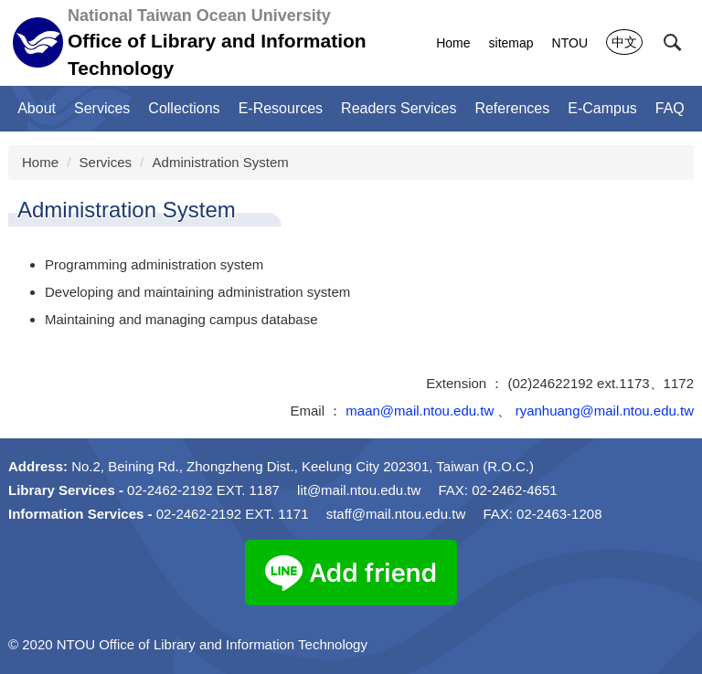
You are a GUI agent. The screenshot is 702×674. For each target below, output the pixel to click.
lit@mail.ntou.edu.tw (358, 490)
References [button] (511, 108)
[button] (672, 42)
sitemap (511, 43)
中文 (624, 42)
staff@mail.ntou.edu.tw (396, 513)
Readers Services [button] (398, 108)
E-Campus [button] (602, 108)
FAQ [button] (670, 108)
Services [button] (102, 108)
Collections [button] (183, 108)
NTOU (570, 43)
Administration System (221, 162)
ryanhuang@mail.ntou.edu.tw (605, 410)
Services (106, 162)
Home (453, 43)
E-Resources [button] (281, 108)
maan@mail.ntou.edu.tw (420, 410)
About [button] (36, 108)
